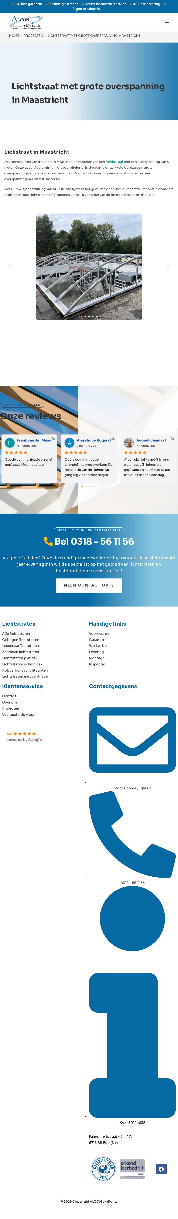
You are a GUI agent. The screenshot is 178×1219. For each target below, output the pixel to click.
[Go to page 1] (85, 486)
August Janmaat (151, 440)
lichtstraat (114, 162)
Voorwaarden (100, 633)
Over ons (10, 702)
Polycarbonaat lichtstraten (25, 670)
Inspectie (97, 664)
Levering (96, 652)
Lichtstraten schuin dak (22, 664)
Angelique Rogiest (94, 440)
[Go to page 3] (92, 486)
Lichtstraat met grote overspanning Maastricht (92, 35)
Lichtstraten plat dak (20, 658)
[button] (10, 267)
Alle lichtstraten (16, 633)
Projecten (10, 708)
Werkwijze (98, 646)
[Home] (14, 35)
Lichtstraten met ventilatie (25, 676)
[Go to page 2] (89, 486)
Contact (9, 696)
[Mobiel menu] (167, 22)
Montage (97, 658)
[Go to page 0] (82, 486)
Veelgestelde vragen (20, 714)
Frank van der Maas (34, 440)
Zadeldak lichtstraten (20, 652)
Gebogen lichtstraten (20, 640)
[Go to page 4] (95, 486)
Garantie (96, 640)
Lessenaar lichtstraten (21, 646)
